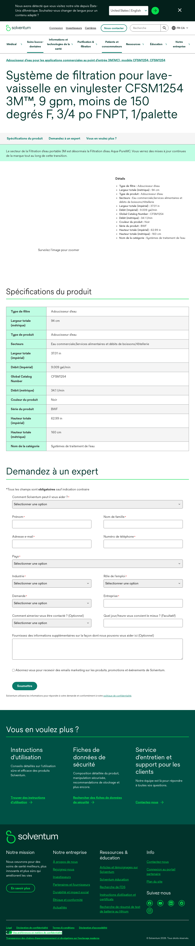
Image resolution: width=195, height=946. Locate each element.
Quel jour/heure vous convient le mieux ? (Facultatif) (140, 616)
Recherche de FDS (112, 887)
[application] (58, 211)
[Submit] (164, 28)
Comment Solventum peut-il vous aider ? (40, 497)
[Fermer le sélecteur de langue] (180, 10)
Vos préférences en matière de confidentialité (37, 932)
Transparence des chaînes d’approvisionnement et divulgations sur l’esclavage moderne (52, 938)
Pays (16, 556)
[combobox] (149, 28)
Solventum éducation (114, 879)
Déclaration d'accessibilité (93, 927)
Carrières (90, 27)
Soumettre (24, 686)
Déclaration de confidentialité (32, 927)
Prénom (18, 517)
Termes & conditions (63, 927)
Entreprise (111, 596)
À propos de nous (65, 862)
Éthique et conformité (68, 900)
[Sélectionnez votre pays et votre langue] (128, 10)
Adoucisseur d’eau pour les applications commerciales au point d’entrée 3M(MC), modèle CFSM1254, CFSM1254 (85, 60)
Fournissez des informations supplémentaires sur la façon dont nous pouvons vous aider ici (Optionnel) (83, 635)
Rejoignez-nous (63, 869)
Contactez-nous (158, 862)
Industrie (19, 576)
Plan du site (154, 881)
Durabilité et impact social (71, 892)
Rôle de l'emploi (115, 576)
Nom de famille (115, 517)
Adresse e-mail (23, 536)
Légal (9, 927)
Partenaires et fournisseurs (71, 884)
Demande (19, 596)
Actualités (60, 907)
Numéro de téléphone (119, 536)
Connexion (56, 27)
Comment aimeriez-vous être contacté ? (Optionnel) (48, 616)
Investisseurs (74, 27)
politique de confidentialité (117, 695)
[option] (58, 215)
